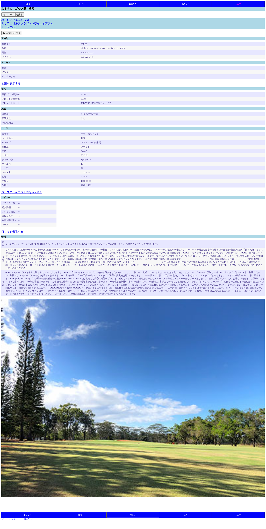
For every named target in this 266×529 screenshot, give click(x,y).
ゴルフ (238, 4)
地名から (185, 4)
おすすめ (80, 4)
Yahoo (132, 515)
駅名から (132, 4)
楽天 (80, 515)
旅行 (185, 515)
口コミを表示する (12, 231)
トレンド (27, 515)
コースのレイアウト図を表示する (21, 192)
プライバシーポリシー (9, 519)
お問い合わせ (28, 519)
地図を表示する (10, 83)
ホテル (27, 4)
